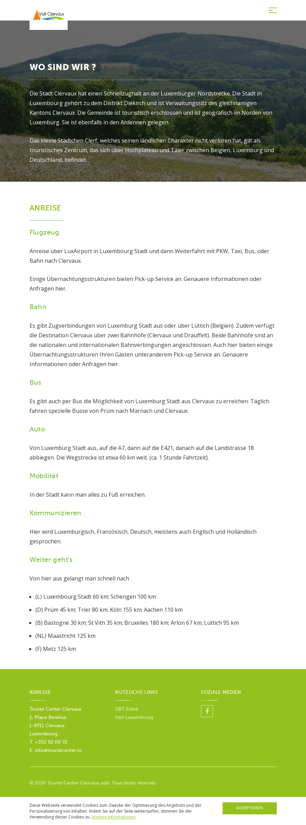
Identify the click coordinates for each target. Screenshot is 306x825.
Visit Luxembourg (134, 717)
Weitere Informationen (114, 817)
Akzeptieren (249, 808)
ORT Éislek (127, 709)
